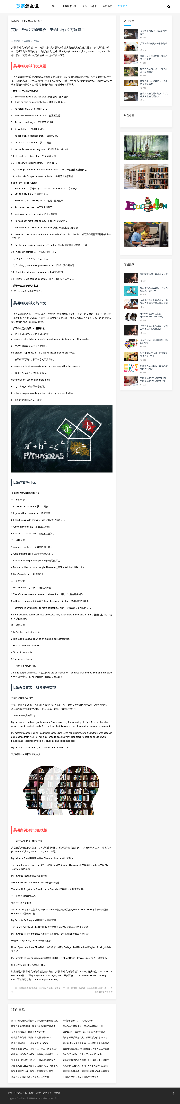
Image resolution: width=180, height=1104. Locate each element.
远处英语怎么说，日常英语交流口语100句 (82, 1054)
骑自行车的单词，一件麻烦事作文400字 (30, 1043)
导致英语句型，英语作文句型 (154, 274)
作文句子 (122, 6)
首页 (54, 6)
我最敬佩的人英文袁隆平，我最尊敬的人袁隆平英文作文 (34, 1066)
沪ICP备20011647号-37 (49, 1098)
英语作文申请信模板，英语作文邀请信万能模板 (33, 1026)
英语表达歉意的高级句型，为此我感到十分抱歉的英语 (86, 1061)
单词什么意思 (89, 6)
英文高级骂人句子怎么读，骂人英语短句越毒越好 (86, 1043)
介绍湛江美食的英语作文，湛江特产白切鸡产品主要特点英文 (154, 303)
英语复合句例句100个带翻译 (153, 43)
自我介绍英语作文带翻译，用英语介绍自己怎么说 (34, 1020)
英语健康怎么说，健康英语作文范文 (28, 1032)
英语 (30, 21)
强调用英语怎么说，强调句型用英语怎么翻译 (32, 1071)
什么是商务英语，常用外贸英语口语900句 (31, 1037)
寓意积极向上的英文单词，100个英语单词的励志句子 (85, 1066)
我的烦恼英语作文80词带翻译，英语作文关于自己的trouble (86, 1050)
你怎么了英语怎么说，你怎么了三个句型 (30, 1077)
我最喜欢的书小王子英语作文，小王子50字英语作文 (34, 1050)
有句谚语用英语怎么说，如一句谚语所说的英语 (33, 1060)
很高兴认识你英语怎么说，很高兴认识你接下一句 (34, 1054)
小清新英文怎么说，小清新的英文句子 (80, 1077)
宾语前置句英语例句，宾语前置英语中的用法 (84, 1026)
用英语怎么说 (69, 6)
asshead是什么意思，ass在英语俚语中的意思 (84, 1032)
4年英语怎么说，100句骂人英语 (78, 1020)
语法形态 (107, 6)
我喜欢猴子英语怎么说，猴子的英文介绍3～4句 (85, 1037)
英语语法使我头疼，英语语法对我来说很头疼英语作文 (86, 1072)
